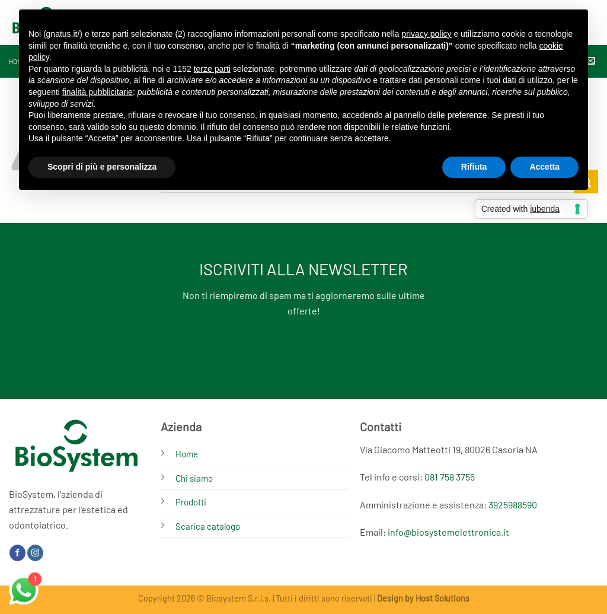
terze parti (212, 69)
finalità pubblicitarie (97, 92)
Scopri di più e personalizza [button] (101, 166)
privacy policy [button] (427, 34)
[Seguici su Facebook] (17, 553)
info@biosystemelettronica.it (448, 531)
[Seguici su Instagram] (35, 553)
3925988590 (512, 504)
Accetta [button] (544, 166)
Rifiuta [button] (474, 166)
